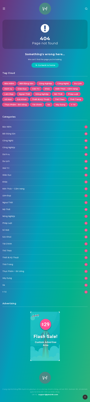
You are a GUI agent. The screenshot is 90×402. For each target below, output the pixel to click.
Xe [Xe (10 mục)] (48, 104)
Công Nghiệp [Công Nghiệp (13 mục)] (45, 83)
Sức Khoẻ (6, 236)
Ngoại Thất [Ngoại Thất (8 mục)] (24, 94)
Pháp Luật (7, 223)
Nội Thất (6, 209)
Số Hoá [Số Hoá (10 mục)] (8, 99)
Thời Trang (7, 264)
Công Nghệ (7, 140)
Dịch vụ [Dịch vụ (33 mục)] (8, 89)
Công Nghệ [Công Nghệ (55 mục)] (63, 83)
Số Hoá (5, 230)
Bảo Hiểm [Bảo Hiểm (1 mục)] (9, 83)
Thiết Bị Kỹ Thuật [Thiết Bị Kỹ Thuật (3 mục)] (40, 99)
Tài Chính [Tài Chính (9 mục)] (37, 104)
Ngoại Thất (7, 202)
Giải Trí (5, 168)
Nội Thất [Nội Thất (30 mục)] (58, 94)
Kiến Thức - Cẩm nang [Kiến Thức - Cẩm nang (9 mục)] (66, 89)
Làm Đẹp (6, 195)
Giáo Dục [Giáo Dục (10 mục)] (22, 89)
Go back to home (45, 65)
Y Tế (4, 291)
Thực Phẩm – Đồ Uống (13, 271)
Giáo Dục (6, 175)
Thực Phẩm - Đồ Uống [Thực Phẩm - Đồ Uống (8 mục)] (16, 104)
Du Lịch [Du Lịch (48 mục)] (78, 83)
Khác (4, 181)
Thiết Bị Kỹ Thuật (10, 257)
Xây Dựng (7, 278)
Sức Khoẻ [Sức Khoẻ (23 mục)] (21, 99)
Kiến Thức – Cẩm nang (13, 188)
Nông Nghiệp (8, 216)
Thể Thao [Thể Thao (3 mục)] (59, 99)
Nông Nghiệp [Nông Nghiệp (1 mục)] (42, 94)
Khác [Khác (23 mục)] (47, 89)
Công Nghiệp (8, 147)
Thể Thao (7, 250)
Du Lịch (6, 161)
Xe (3, 285)
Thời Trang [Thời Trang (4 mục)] (75, 99)
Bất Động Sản (8, 133)
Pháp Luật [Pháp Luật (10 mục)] (73, 94)
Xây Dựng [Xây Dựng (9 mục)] (60, 104)
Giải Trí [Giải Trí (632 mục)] (35, 89)
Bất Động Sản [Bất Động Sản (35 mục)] (26, 83)
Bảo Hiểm (6, 126)
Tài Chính (7, 243)
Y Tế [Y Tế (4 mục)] (73, 104)
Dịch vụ (6, 154)
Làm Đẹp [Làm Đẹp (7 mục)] (9, 94)
